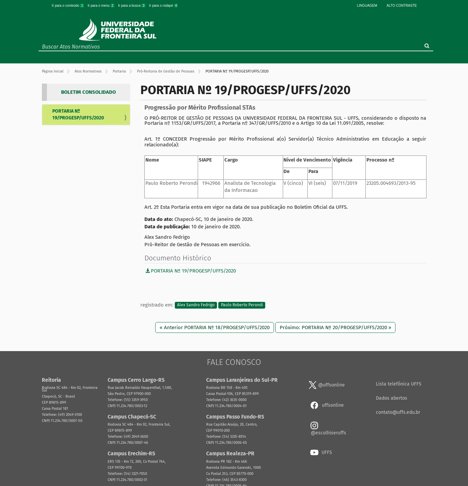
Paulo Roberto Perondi (242, 305)
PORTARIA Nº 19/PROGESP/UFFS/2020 (78, 114)
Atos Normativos (88, 71)
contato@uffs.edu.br (398, 412)
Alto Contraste (402, 5)
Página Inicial (52, 71)
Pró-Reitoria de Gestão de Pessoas (165, 71)
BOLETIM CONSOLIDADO (88, 92)
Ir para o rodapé (163, 5)
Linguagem (367, 5)
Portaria (119, 71)
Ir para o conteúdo (68, 5)
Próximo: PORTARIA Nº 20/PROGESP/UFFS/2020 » (335, 327)
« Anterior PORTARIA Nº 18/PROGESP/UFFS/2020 (215, 327)
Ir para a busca (132, 5)
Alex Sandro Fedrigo (196, 305)
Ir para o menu (101, 5)
